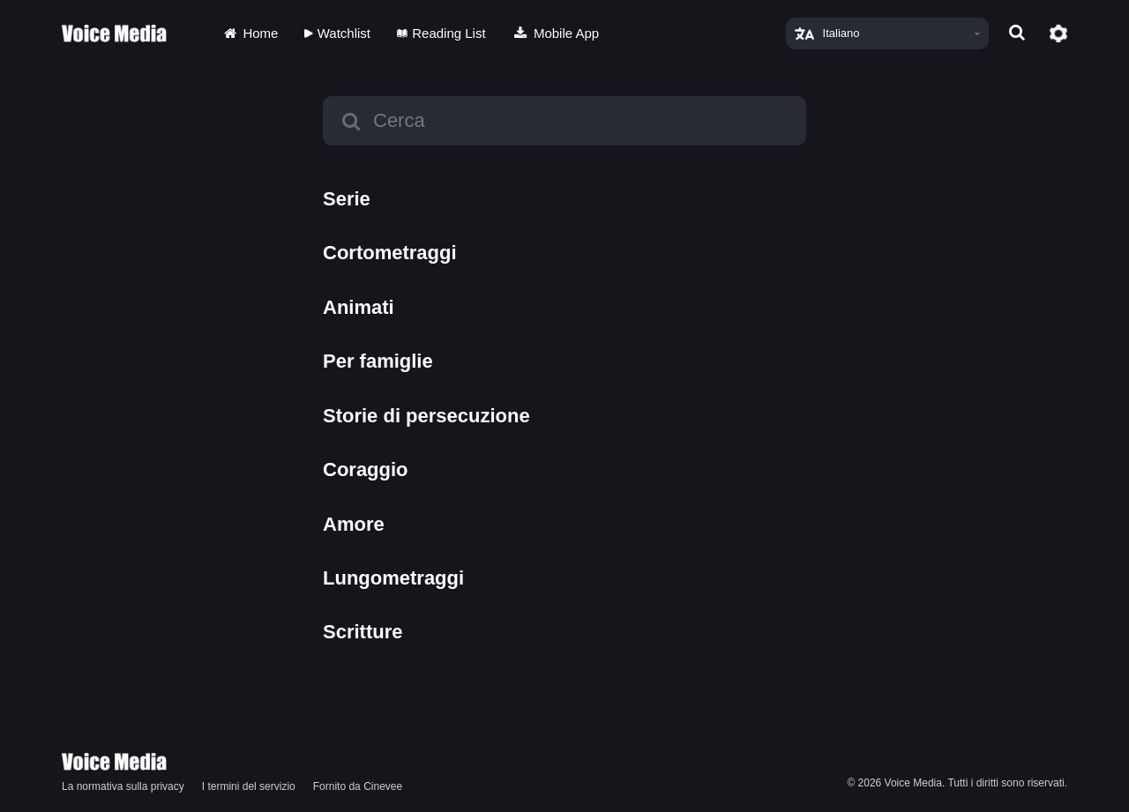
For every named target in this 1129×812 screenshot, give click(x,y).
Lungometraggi (393, 578)
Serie (346, 199)
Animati (358, 307)
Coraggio (365, 469)
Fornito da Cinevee (357, 786)
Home (249, 33)
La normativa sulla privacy (123, 786)
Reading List (441, 33)
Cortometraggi (390, 253)
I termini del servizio (248, 786)
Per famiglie (378, 361)
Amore (354, 524)
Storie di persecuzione (426, 416)
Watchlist (337, 33)
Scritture (362, 632)
